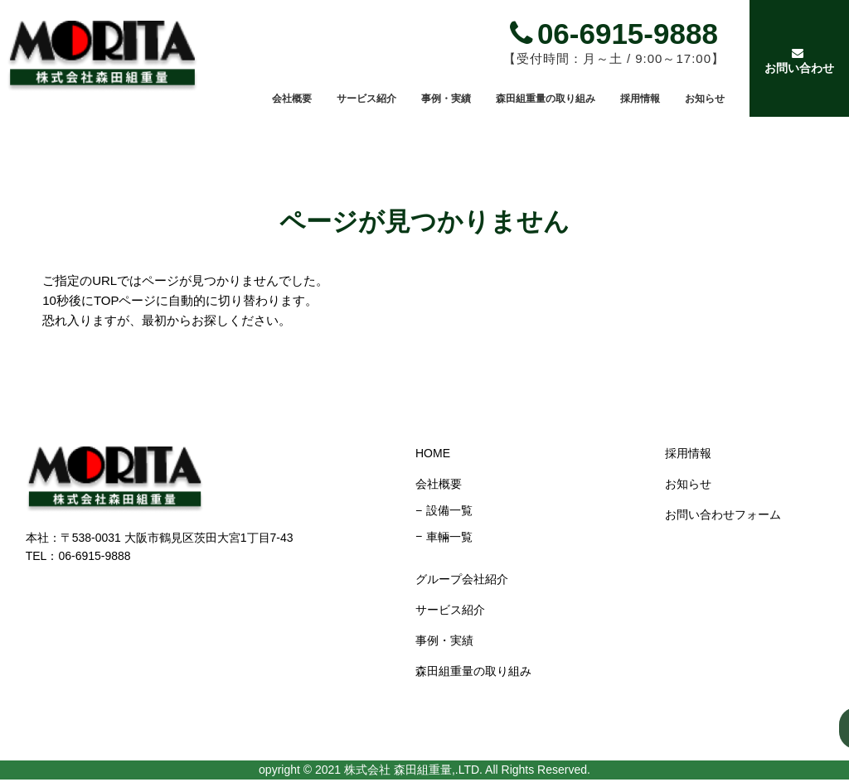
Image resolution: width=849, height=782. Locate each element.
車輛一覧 (447, 536)
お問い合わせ (797, 61)
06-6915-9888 (614, 33)
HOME (431, 453)
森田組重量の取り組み (545, 98)
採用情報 (640, 98)
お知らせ (705, 98)
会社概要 (292, 98)
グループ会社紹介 (460, 579)
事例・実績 (446, 98)
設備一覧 (447, 510)
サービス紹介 (366, 98)
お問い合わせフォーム (721, 514)
